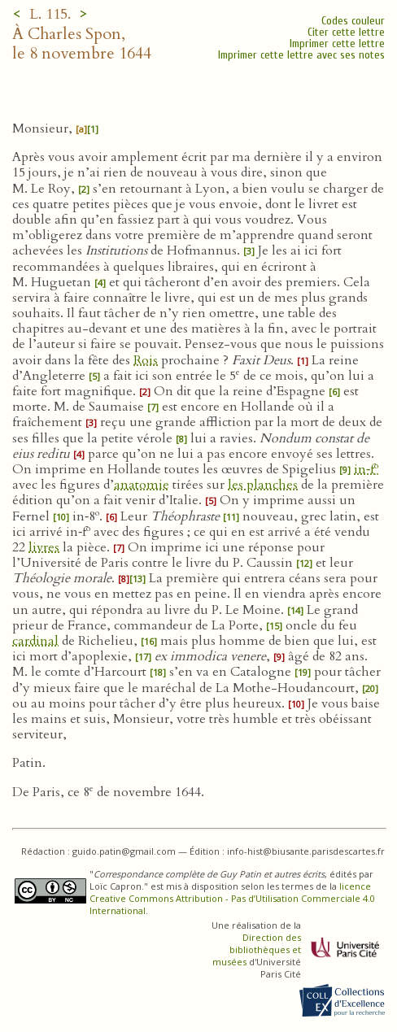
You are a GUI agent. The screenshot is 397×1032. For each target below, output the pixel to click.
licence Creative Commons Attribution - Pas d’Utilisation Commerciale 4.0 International (232, 898)
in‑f (366, 469)
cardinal (35, 641)
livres (43, 547)
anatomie (141, 485)
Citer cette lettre (346, 32)
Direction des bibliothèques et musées (256, 949)
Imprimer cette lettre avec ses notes (301, 55)
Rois (145, 360)
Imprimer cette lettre (337, 43)
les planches (263, 485)
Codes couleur (353, 21)
